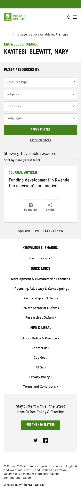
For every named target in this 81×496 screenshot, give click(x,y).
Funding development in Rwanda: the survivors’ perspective (39, 184)
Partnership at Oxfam (39, 298)
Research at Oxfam (39, 317)
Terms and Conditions (39, 386)
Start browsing (39, 258)
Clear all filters (40, 140)
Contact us (39, 348)
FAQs (40, 367)
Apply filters (40, 130)
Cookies (39, 357)
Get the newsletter (40, 425)
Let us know (54, 231)
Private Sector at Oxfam (39, 308)
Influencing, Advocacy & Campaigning (39, 289)
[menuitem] (62, 34)
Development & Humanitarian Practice (39, 279)
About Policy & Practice (39, 338)
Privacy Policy (39, 377)
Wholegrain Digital (31, 485)
